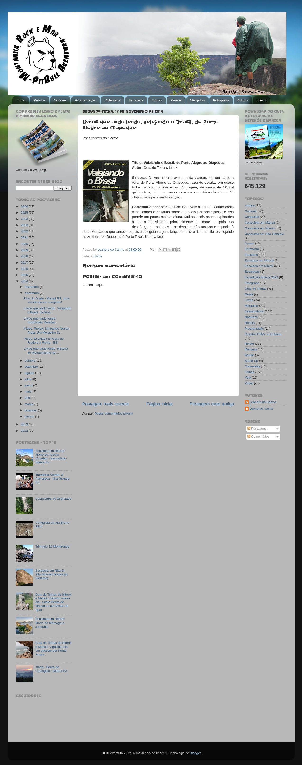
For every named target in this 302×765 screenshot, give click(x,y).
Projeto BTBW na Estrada (263, 334)
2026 (25, 206)
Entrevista (252, 249)
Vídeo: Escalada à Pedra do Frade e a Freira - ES (44, 340)
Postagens (256, 428)
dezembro (32, 287)
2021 (25, 237)
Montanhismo (254, 311)
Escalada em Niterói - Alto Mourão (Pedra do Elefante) (51, 574)
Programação (85, 100)
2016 (25, 268)
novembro (32, 293)
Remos (176, 100)
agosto (30, 373)
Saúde (249, 355)
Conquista (252, 217)
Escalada (136, 100)
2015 (25, 275)
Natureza (251, 317)
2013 (25, 424)
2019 (25, 250)
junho (29, 385)
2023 (25, 225)
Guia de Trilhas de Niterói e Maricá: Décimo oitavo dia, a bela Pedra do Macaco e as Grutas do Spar (53, 602)
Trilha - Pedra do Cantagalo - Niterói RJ (51, 669)
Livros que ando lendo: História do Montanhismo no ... (46, 350)
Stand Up (251, 360)
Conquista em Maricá (260, 222)
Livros (261, 100)
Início (21, 100)
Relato (249, 343)
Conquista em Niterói (260, 228)
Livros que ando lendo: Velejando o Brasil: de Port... (47, 310)
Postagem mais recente (105, 403)
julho (28, 379)
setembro (32, 366)
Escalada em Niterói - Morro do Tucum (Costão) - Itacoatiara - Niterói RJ (51, 456)
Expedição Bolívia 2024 (261, 277)
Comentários (258, 436)
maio (29, 391)
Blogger (195, 753)
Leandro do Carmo (263, 402)
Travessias (252, 366)
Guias (249, 294)
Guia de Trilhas (255, 288)
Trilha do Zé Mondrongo (52, 546)
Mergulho (197, 100)
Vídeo (249, 383)
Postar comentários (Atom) (114, 413)
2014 (25, 281)
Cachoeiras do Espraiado (53, 498)
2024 (25, 219)
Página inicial (159, 403)
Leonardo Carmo (262, 408)
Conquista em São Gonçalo (264, 234)
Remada (251, 349)
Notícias (60, 100)
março (29, 404)
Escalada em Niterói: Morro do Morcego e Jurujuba (50, 622)
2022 (25, 231)
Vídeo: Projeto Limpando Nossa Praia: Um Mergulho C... (46, 330)
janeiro (30, 416)
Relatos (39, 100)
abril (28, 397)
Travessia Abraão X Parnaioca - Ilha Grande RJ (52, 478)
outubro (31, 360)
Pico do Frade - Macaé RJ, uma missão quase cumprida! (46, 300)
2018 (25, 256)
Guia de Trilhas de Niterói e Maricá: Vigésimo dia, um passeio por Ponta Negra (53, 648)
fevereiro (31, 410)
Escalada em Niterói (259, 266)
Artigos (242, 100)
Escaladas (252, 271)
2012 (25, 430)
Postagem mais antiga (212, 403)
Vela (248, 377)
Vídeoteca (112, 100)
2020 (25, 244)
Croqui (249, 243)
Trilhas (157, 100)
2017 (25, 262)
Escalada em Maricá (259, 260)
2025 (25, 212)
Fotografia (221, 100)
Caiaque (251, 211)
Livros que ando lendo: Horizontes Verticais (40, 320)
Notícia (250, 323)
